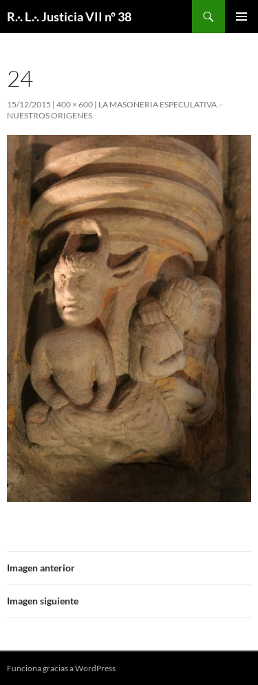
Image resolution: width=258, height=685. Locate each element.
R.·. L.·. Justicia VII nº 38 (69, 16)
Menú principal (241, 16)
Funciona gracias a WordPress (61, 668)
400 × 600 (74, 104)
